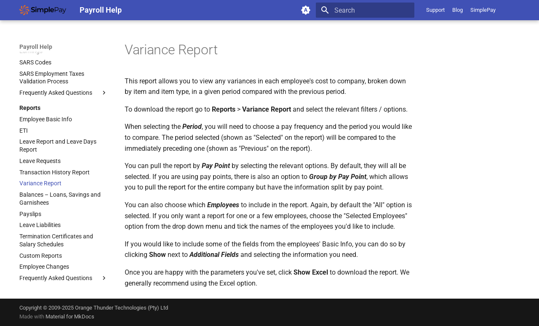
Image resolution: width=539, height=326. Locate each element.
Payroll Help (35, 46)
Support (435, 10)
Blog (457, 10)
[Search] (365, 10)
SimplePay (483, 10)
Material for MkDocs (69, 316)
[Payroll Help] (42, 10)
